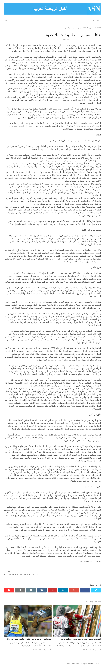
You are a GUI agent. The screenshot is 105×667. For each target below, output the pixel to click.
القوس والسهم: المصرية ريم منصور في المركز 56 (81, 639)
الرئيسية (96, 20)
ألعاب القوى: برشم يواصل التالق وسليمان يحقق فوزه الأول (28, 639)
